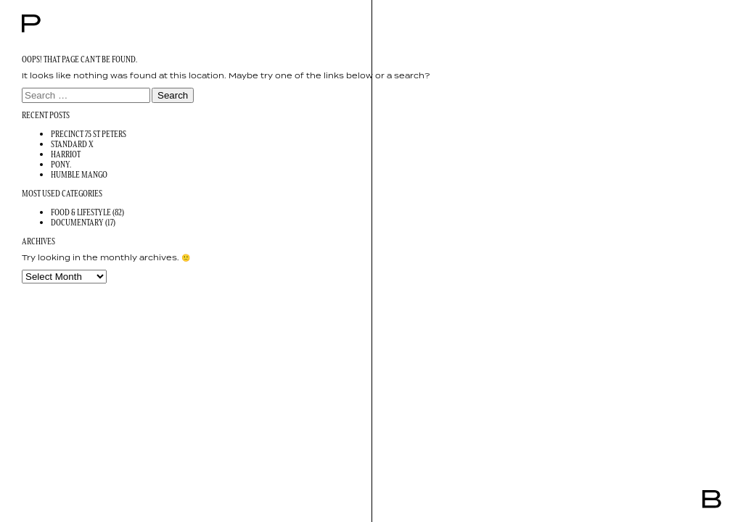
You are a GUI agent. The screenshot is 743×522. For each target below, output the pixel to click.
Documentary (77, 222)
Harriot (66, 154)
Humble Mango (79, 174)
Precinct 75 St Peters (88, 133)
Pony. (61, 164)
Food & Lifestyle (81, 212)
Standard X (72, 143)
